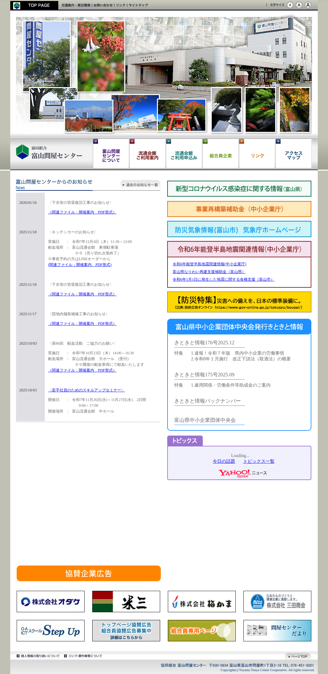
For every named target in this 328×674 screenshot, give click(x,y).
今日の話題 (224, 461)
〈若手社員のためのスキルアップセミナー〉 (86, 390)
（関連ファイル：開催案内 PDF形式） (82, 212)
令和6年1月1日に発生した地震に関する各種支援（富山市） (224, 279)
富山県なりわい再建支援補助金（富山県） (209, 271)
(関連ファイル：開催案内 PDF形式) (79, 264)
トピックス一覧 (259, 461)
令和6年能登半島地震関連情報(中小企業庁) (209, 264)
